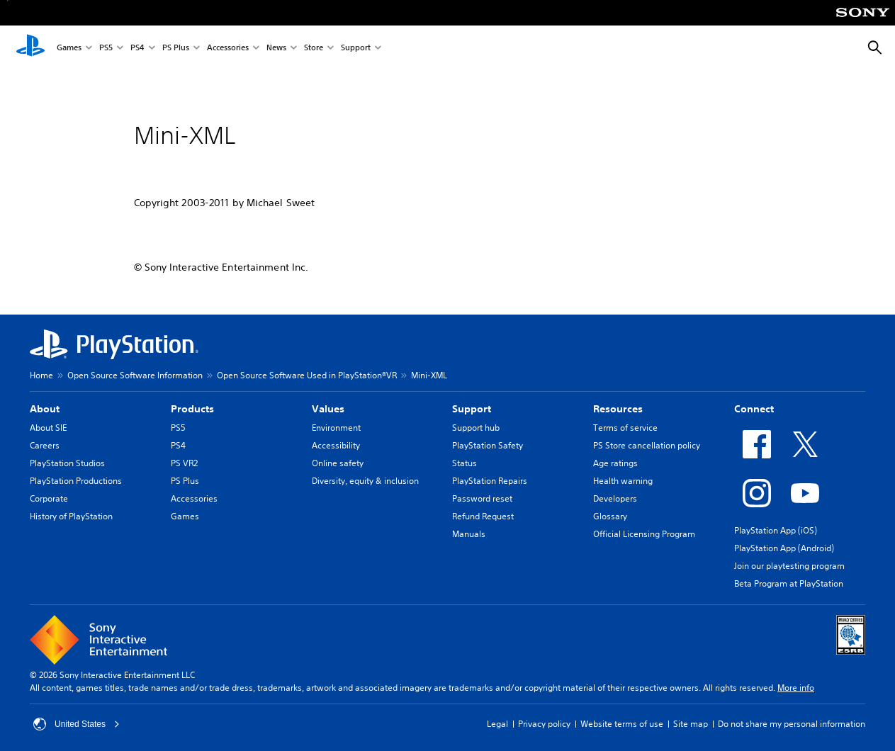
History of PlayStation (71, 516)
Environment (336, 428)
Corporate (49, 498)
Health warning (623, 481)
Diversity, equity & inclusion (365, 481)
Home (41, 375)
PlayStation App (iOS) (775, 530)
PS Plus (175, 48)
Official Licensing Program (644, 534)
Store (313, 48)
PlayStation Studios (67, 463)
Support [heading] (471, 408)
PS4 (137, 48)
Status (464, 463)
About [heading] (45, 408)
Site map (690, 724)
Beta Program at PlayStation (788, 583)
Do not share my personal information (791, 724)
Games (69, 48)
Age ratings (615, 463)
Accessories (228, 48)
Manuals (468, 534)
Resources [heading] (618, 408)
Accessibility (336, 445)
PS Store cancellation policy (646, 445)
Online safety (338, 463)
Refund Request (483, 516)
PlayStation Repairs (489, 481)
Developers (615, 498)
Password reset (482, 498)
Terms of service (625, 428)
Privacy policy (544, 724)
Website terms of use (621, 724)
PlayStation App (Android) (784, 548)
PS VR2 (184, 463)
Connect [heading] (754, 408)
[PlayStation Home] (30, 48)
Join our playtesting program (789, 566)
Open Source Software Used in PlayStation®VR (307, 375)
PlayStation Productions (76, 481)
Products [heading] (192, 408)
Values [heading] (328, 408)
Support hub (476, 428)
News (276, 48)
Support (356, 48)
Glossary (610, 516)
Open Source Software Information (135, 375)
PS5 (106, 48)
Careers (45, 445)
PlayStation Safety (487, 445)
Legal (497, 724)
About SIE (48, 428)
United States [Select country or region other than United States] (76, 724)
